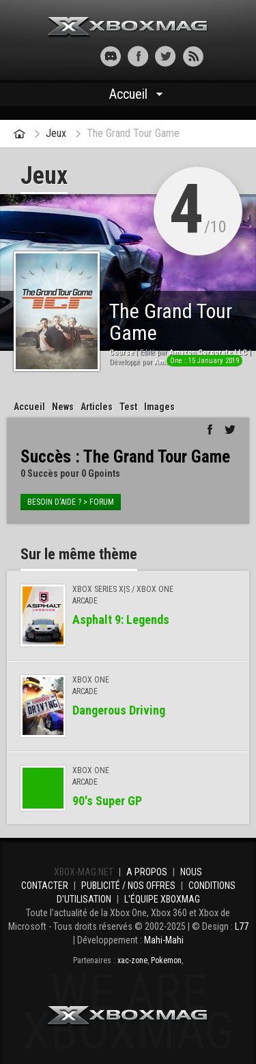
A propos (146, 871)
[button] (63, 56)
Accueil (128, 94)
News (63, 406)
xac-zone (132, 960)
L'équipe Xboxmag (162, 899)
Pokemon (166, 960)
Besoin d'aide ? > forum (70, 502)
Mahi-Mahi (164, 940)
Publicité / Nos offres (128, 885)
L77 (241, 926)
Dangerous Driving (118, 710)
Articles (97, 406)
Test (128, 406)
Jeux (56, 133)
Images (159, 406)
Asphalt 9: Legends (120, 619)
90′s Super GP (107, 801)
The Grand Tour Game (133, 133)
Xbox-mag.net (128, 27)
